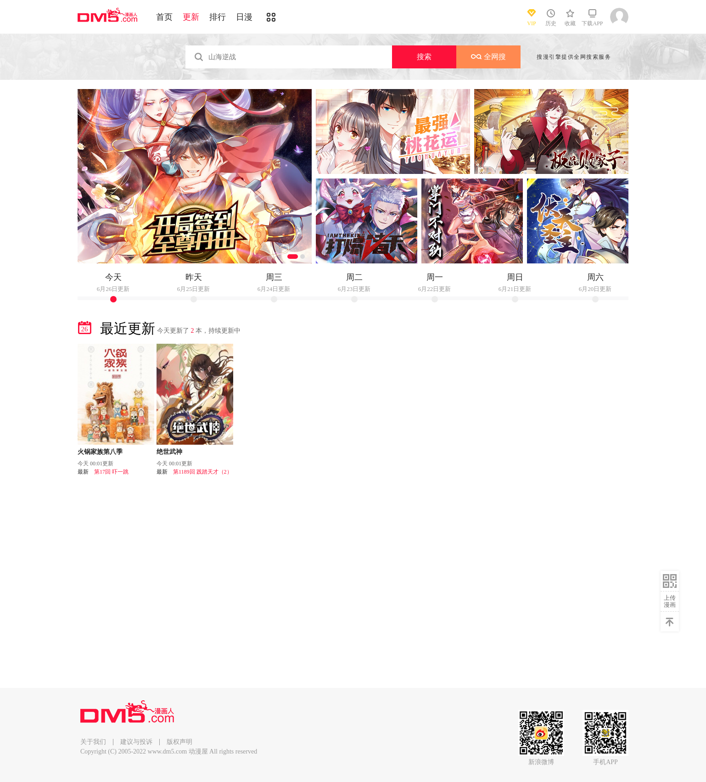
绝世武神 (169, 451)
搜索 (424, 57)
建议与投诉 (136, 741)
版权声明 (179, 741)
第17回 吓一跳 (111, 472)
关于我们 (93, 741)
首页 (164, 17)
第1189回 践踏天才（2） (202, 472)
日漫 (244, 17)
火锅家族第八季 (100, 451)
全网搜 (488, 57)
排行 (217, 17)
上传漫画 (670, 601)
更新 (191, 17)
